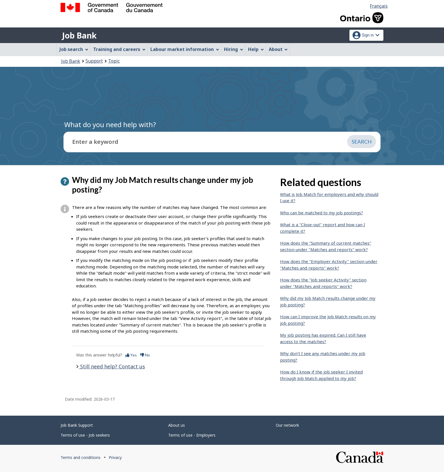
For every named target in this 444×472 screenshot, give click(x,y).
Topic (114, 61)
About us (176, 425)
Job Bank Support (77, 425)
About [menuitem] (278, 49)
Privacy (115, 457)
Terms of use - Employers (191, 435)
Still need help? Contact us (112, 366)
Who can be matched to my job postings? (321, 212)
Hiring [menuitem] (233, 49)
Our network (287, 425)
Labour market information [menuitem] (184, 49)
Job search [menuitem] (73, 49)
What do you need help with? (110, 124)
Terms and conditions (81, 457)
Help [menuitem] (256, 49)
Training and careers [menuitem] (119, 49)
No (145, 355)
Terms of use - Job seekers (85, 435)
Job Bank (79, 35)
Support (94, 61)
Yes (131, 355)
